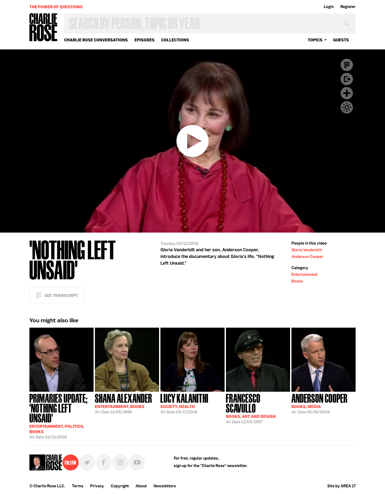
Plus (347, 93)
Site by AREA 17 (341, 486)
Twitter (87, 462)
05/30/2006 (319, 403)
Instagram (120, 462)
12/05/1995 (123, 403)
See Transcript (61, 295)
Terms (77, 486)
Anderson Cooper (307, 256)
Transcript (347, 65)
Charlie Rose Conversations (96, 39)
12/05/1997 (258, 408)
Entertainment (304, 274)
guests (341, 39)
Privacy (97, 486)
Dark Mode (347, 107)
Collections (175, 39)
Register (348, 6)
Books (297, 281)
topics (315, 39)
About (141, 486)
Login (329, 6)
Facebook (104, 462)
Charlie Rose (43, 27)
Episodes (144, 39)
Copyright (120, 486)
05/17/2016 (184, 403)
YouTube (137, 462)
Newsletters (164, 486)
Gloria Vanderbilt (306, 250)
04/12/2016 (61, 416)
